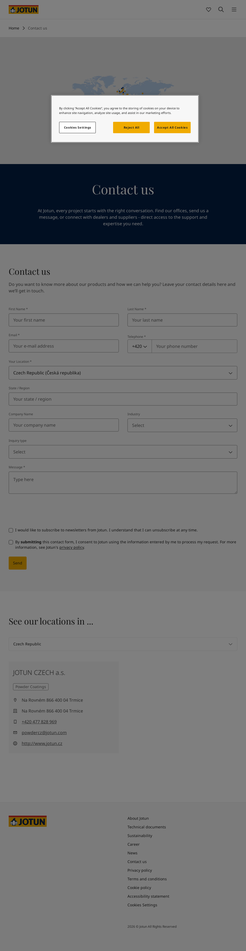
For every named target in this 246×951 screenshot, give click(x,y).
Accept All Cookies (172, 127)
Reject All (131, 127)
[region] (125, 119)
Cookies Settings (77, 127)
